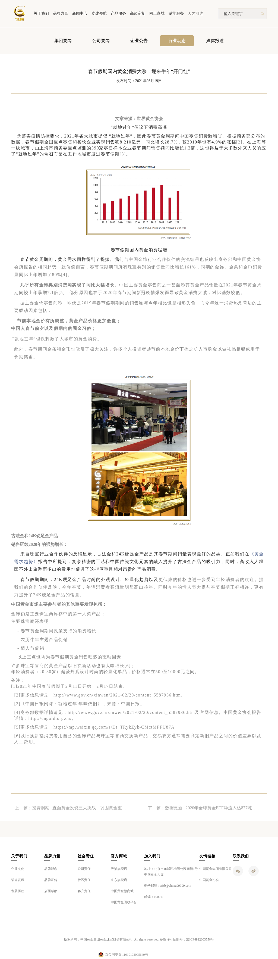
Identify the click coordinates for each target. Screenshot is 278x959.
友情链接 (207, 856)
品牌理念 (50, 869)
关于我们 (41, 13)
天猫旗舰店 (119, 869)
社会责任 (86, 856)
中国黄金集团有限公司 (215, 869)
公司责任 (84, 869)
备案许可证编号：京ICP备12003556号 (187, 939)
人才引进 (195, 13)
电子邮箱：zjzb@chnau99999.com (167, 886)
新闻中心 (79, 13)
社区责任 (84, 880)
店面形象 (50, 891)
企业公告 (139, 41)
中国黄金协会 (209, 880)
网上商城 (157, 13)
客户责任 (84, 891)
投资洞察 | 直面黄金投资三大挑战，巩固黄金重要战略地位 (81, 813)
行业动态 (177, 41)
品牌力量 (60, 13)
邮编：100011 (154, 897)
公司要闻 (101, 41)
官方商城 (119, 856)
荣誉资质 (17, 880)
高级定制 (137, 13)
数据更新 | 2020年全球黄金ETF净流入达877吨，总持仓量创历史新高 (214, 813)
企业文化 (17, 869)
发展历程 (17, 891)
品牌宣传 (50, 880)
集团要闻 (63, 41)
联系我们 (241, 856)
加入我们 (152, 856)
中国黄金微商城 (122, 891)
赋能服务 (176, 13)
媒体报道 (215, 41)
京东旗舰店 (119, 880)
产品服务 (118, 13)
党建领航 (99, 13)
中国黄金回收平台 (124, 902)
